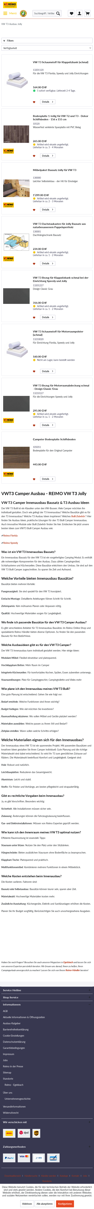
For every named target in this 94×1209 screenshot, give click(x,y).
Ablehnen (27, 1203)
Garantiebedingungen (14, 1048)
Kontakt (75, 1175)
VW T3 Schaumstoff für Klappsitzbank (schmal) (60, 62)
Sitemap (7, 1072)
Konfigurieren (65, 1203)
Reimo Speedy (10, 542)
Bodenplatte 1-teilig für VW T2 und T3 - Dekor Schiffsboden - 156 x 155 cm (60, 117)
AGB (5, 1011)
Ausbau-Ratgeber (12, 1023)
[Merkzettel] (71, 13)
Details (47, 101)
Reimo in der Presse (13, 1066)
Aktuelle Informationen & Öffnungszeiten (24, 1017)
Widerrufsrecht (11, 1112)
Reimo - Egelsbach (14, 1084)
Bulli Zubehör (78, 516)
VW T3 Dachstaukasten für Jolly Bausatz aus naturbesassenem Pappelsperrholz (59, 225)
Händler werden (48, 1175)
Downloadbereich (12, 1175)
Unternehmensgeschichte (17, 1098)
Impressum (8, 1054)
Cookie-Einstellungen (13, 1035)
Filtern (8, 40)
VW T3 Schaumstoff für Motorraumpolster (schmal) (58, 333)
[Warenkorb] (87, 13)
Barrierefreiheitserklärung (15, 1029)
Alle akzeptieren (45, 1203)
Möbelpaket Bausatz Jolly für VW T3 (54, 169)
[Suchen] (58, 13)
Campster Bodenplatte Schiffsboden (54, 439)
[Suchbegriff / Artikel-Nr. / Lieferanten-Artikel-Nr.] (47, 13)
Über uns (7, 1092)
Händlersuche (30, 1175)
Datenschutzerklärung (14, 1041)
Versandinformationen (14, 1106)
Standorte (8, 1078)
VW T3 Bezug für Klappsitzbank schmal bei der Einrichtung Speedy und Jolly (60, 279)
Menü (10, 13)
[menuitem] (9, 13)
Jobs (5, 1060)
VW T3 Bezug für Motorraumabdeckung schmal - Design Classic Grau (61, 387)
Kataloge (64, 1175)
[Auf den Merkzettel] (34, 102)
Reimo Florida (10, 535)
